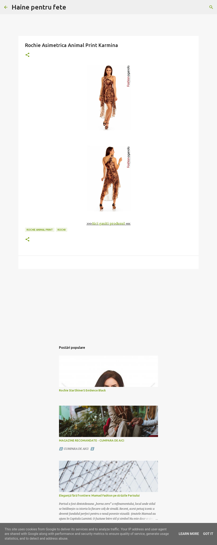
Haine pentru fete (39, 7)
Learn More (189, 534)
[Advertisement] (108, 304)
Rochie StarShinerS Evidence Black (82, 390)
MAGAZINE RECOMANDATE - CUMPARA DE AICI (91, 440)
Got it (208, 534)
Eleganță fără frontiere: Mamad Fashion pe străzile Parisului (99, 495)
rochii (62, 229)
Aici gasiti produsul (108, 223)
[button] (27, 55)
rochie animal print (40, 229)
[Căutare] (211, 7)
